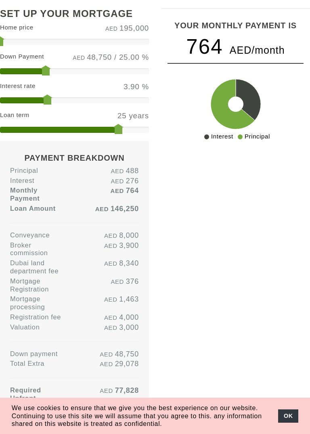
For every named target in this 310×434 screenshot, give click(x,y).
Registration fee (35, 317)
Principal (24, 170)
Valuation (25, 327)
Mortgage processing (27, 302)
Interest (22, 180)
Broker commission (29, 249)
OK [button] (288, 416)
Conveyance (30, 235)
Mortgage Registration (29, 285)
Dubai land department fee (34, 267)
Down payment (34, 353)
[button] (165, 424)
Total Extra (27, 363)
